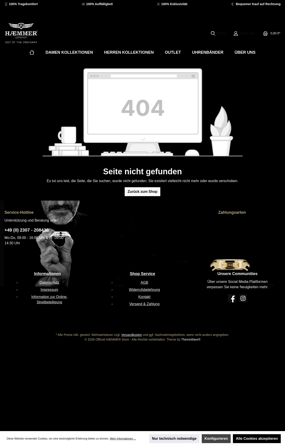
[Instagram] (243, 298)
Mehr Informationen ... (123, 438)
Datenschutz (49, 282)
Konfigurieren (216, 438)
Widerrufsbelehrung (144, 290)
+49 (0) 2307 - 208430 (26, 230)
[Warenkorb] (270, 33)
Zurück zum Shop (142, 191)
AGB (144, 282)
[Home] (32, 52)
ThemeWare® (190, 339)
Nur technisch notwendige (174, 438)
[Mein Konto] (244, 33)
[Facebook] (232, 298)
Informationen (47, 273)
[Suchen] (218, 33)
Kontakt (144, 297)
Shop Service (142, 273)
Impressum (49, 290)
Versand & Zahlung (144, 304)
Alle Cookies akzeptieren (257, 438)
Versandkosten (131, 335)
